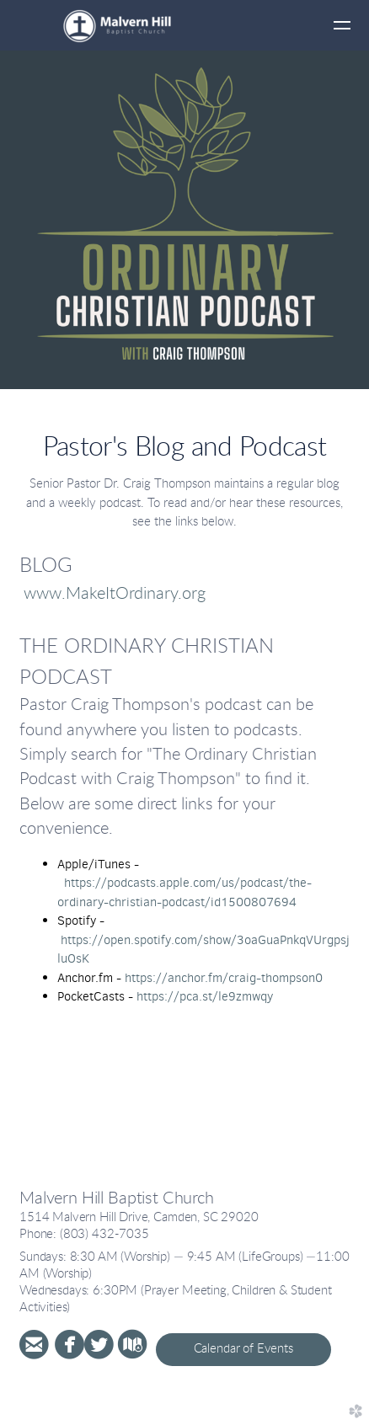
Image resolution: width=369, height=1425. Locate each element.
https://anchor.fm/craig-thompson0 (224, 977)
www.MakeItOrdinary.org (115, 593)
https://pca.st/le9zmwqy (204, 996)
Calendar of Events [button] (243, 1348)
